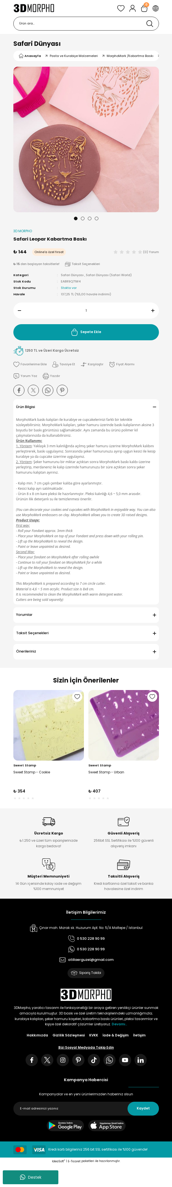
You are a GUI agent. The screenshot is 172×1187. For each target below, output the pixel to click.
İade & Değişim (116, 1035)
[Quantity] (86, 311)
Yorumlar (24, 614)
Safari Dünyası (37, 43)
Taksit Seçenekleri (32, 633)
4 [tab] (96, 218)
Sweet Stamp (24, 765)
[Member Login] (132, 8)
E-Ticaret (74, 1161)
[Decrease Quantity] (17, 311)
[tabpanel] (86, 139)
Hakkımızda (37, 1035)
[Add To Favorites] (30, 364)
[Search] (86, 24)
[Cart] (144, 8)
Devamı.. (119, 1024)
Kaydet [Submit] (143, 1108)
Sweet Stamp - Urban (106, 772)
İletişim (139, 1035)
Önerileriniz (26, 651)
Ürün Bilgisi (25, 406)
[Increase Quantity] (155, 311)
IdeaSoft (58, 1161)
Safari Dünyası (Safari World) (109, 275)
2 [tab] (82, 218)
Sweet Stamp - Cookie (31, 772)
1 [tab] (76, 218)
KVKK (93, 1035)
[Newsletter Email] (86, 1109)
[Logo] (34, 8)
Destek (30, 1177)
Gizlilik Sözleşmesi (69, 1035)
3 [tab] (89, 218)
